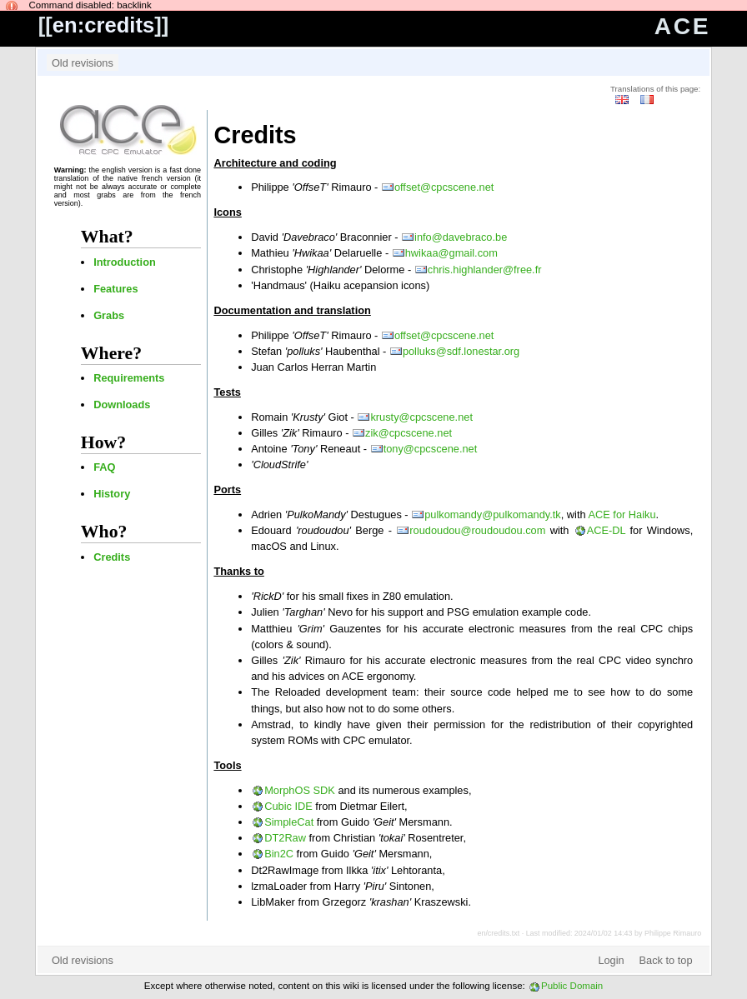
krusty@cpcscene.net (421, 417)
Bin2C (278, 853)
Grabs (108, 315)
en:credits (103, 25)
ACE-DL (606, 530)
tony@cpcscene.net (431, 448)
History (111, 493)
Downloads (121, 404)
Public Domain (572, 986)
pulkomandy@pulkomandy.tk (492, 514)
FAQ (104, 467)
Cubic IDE (288, 806)
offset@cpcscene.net (444, 187)
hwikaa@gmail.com (451, 253)
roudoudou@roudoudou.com (477, 530)
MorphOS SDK (299, 790)
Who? (104, 532)
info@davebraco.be (460, 237)
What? (107, 237)
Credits (111, 557)
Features (115, 288)
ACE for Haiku (621, 514)
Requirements (128, 378)
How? (103, 442)
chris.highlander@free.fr (485, 269)
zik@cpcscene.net (408, 433)
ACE (682, 26)
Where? (111, 353)
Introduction (124, 262)
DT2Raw (285, 838)
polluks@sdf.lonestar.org (461, 351)
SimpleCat (288, 822)
